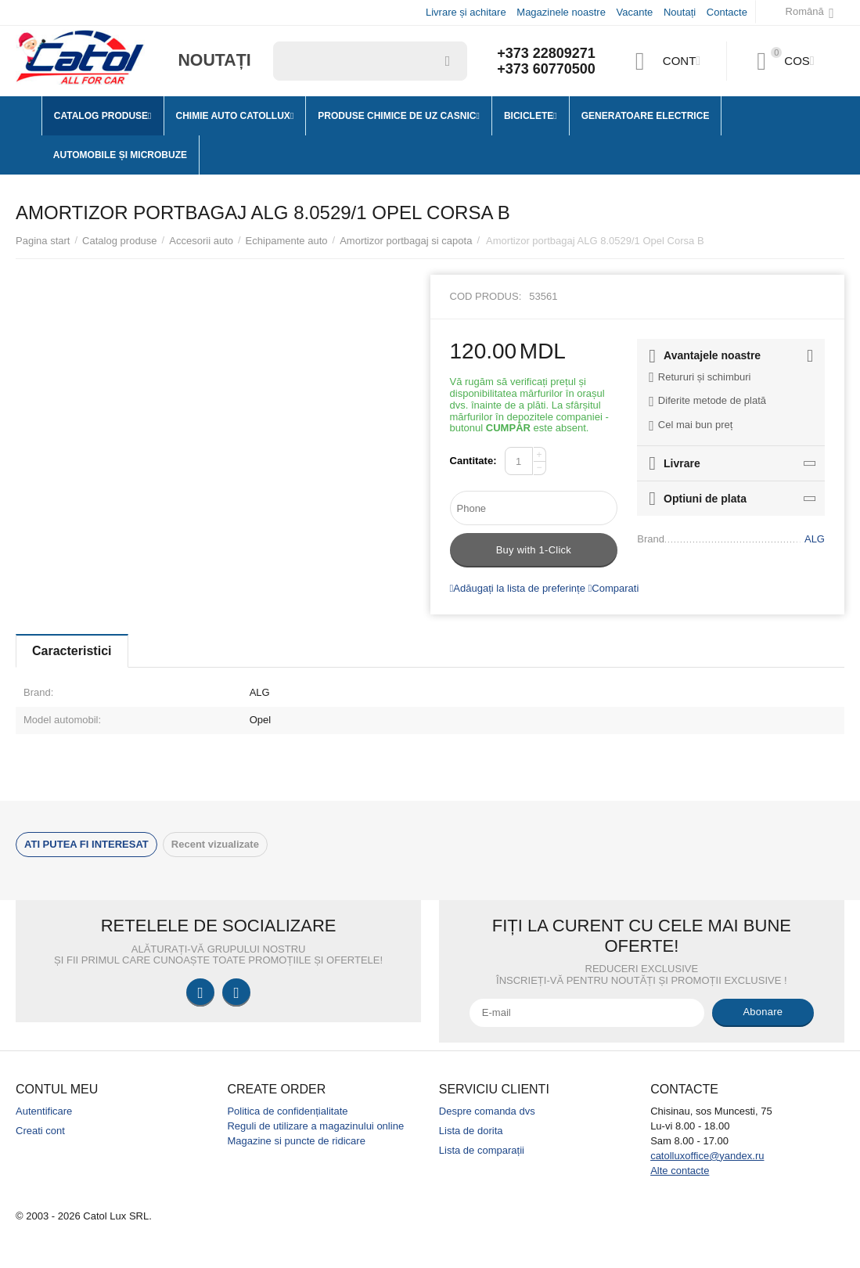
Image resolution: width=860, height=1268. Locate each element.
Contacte (727, 12)
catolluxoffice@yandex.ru (707, 1156)
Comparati (613, 588)
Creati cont (40, 1131)
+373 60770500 (546, 69)
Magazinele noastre (561, 12)
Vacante (635, 12)
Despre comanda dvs (487, 1111)
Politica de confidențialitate (287, 1111)
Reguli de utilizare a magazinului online (315, 1126)
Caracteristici (72, 650)
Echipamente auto (287, 241)
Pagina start (43, 241)
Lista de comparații (481, 1150)
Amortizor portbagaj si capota (406, 241)
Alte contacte (679, 1170)
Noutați (680, 12)
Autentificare (44, 1111)
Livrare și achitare (466, 12)
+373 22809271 (546, 53)
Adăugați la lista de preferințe (517, 588)
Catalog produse (119, 241)
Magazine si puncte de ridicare (296, 1141)
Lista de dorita (471, 1131)
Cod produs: (486, 296)
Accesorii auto (201, 241)
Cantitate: (473, 460)
